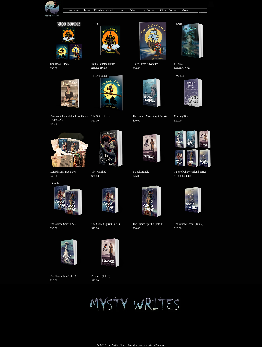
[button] (211, 3)
